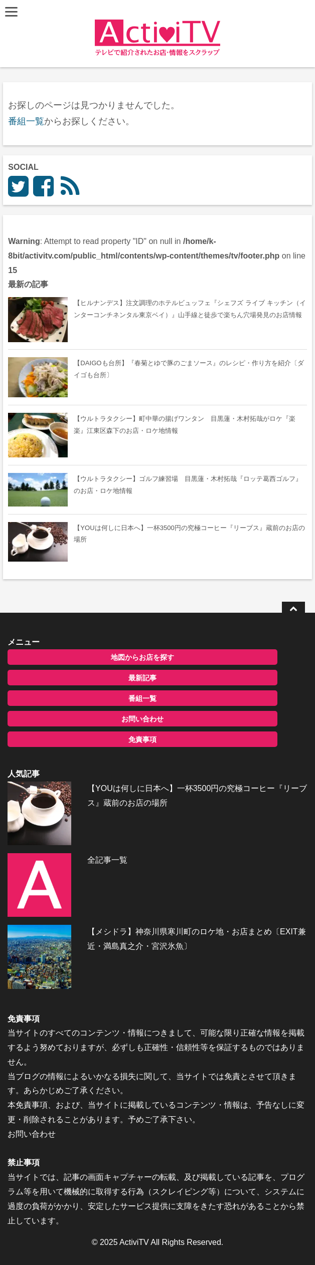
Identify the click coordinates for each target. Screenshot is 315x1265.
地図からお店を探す (142, 657)
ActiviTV (134, 1242)
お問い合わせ (142, 719)
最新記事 (142, 678)
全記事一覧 (107, 860)
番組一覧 (26, 121)
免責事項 (142, 739)
